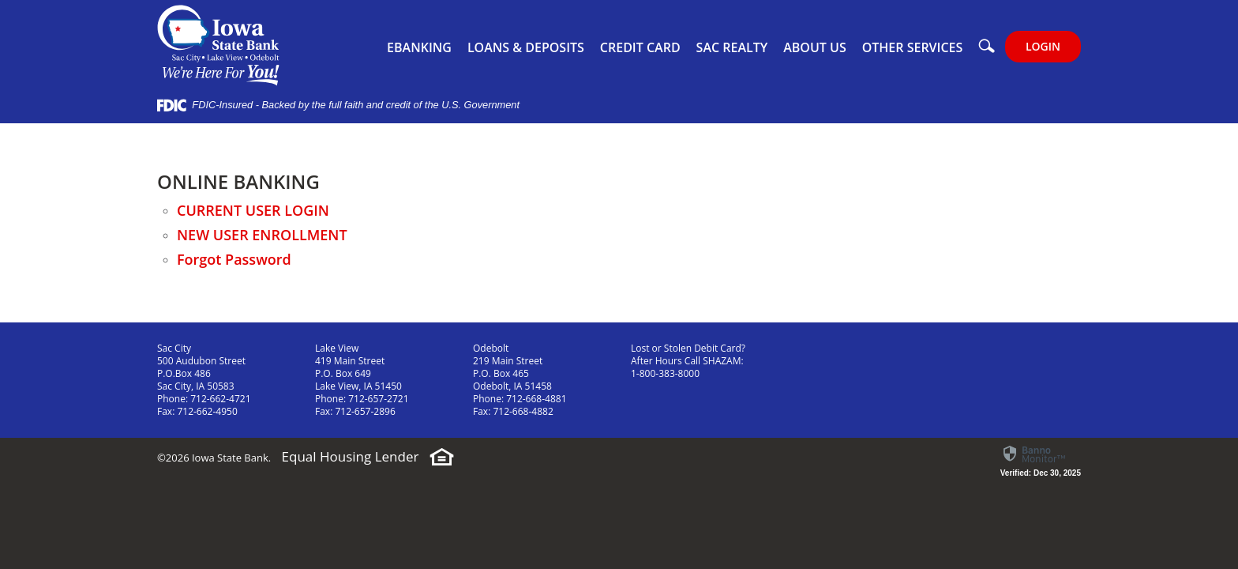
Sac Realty (732, 47)
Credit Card (640, 47)
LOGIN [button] (1043, 46)
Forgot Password (235, 259)
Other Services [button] (912, 47)
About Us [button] (814, 47)
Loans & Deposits (525, 47)
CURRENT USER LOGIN (253, 210)
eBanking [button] (419, 47)
